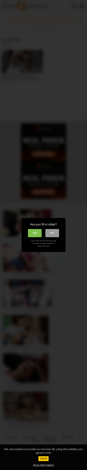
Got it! (43, 458)
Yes (34, 233)
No (52, 233)
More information (43, 465)
